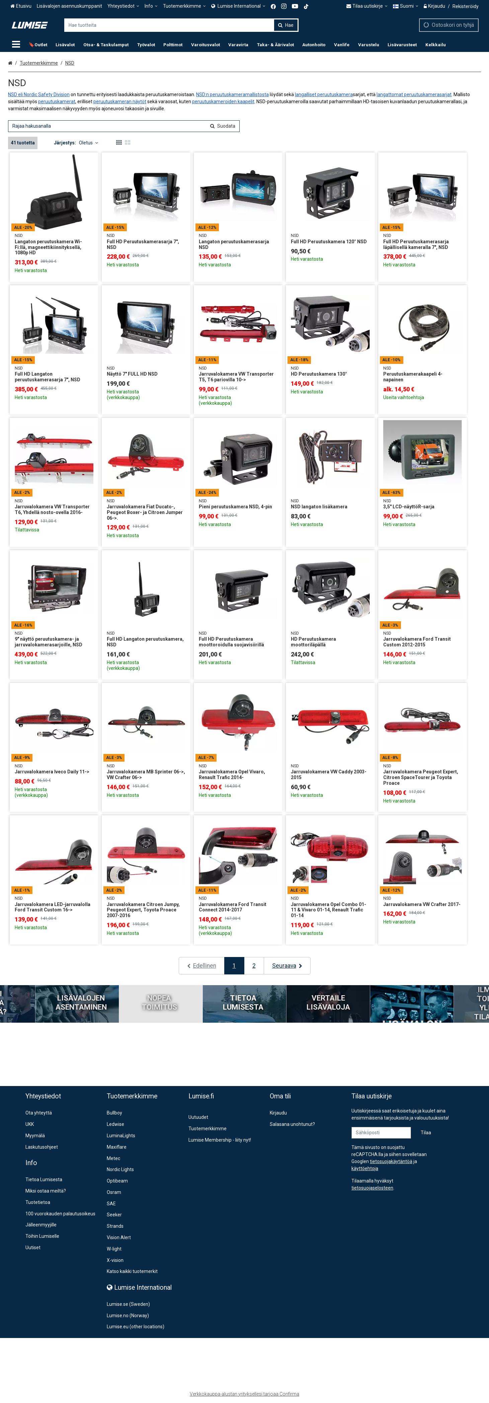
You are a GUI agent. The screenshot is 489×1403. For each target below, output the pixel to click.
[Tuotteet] (16, 44)
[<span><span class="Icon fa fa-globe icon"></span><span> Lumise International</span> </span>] (238, 6)
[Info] (151, 6)
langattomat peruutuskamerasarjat (414, 94)
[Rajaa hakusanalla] (124, 126)
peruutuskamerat (56, 101)
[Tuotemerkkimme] (184, 6)
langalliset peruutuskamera (324, 94)
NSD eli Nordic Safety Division (39, 94)
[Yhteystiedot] (123, 6)
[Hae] (286, 25)
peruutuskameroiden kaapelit (223, 101)
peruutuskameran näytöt (119, 101)
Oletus (88, 142)
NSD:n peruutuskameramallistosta (232, 94)
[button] (372, 1188)
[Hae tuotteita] (181, 25)
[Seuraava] (287, 965)
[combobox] (181, 25)
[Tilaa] (425, 1133)
